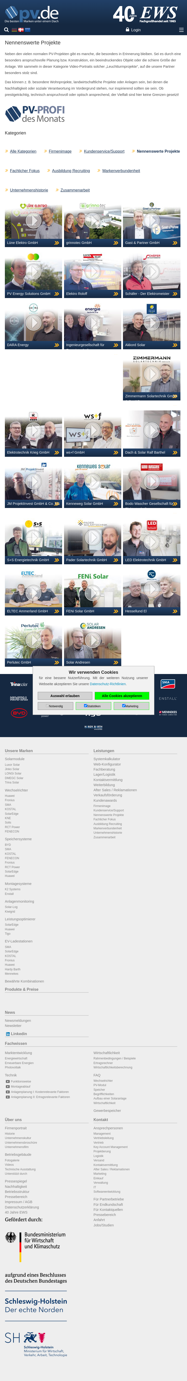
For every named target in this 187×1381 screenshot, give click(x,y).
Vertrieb (98, 1142)
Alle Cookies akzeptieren (122, 696)
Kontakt (101, 1120)
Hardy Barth (12, 969)
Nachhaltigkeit (16, 1187)
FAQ (97, 1075)
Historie (10, 1133)
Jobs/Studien (104, 1225)
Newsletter (13, 1026)
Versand (99, 1160)
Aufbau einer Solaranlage (110, 1098)
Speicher (99, 1089)
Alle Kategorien (23, 151)
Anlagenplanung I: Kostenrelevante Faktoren (37, 1092)
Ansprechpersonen (108, 1128)
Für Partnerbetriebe (109, 1199)
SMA (8, 805)
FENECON (12, 831)
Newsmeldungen (18, 1021)
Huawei (10, 796)
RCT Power (12, 827)
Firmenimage (60, 151)
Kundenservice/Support (104, 151)
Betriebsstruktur (17, 1192)
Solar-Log (11, 907)
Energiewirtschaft (16, 1058)
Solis (8, 822)
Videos (9, 1164)
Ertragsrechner (103, 1063)
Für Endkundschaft (108, 1204)
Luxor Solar (12, 764)
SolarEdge (12, 813)
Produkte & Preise (21, 989)
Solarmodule (15, 759)
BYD (8, 845)
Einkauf (98, 1178)
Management (102, 1133)
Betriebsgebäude (18, 1154)
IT (95, 1187)
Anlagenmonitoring (19, 901)
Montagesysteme (18, 884)
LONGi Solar (13, 773)
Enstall (9, 894)
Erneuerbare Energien (19, 1063)
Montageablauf (17, 1086)
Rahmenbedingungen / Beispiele (115, 1058)
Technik (11, 1075)
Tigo (7, 933)
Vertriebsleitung (104, 1138)
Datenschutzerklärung (22, 1207)
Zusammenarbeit (75, 190)
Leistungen (104, 751)
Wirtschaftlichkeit (107, 1053)
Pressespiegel (16, 1181)
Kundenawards (105, 800)
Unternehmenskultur (18, 1138)
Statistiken (94, 706)
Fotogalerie (12, 1160)
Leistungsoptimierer (20, 919)
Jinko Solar (12, 769)
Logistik (98, 1156)
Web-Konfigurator (107, 764)
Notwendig (56, 706)
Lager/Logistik (104, 774)
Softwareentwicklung (107, 1191)
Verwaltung (101, 1182)
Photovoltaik (13, 1067)
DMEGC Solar (14, 778)
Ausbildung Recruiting (71, 171)
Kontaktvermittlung (108, 780)
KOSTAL (10, 809)
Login (136, 30)
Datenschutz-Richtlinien (108, 684)
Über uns (13, 1120)
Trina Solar (12, 782)
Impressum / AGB (18, 1202)
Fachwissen (16, 1043)
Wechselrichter (16, 790)
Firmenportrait (16, 1128)
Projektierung (102, 1151)
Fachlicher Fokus (25, 171)
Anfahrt (99, 1220)
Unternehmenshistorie (29, 190)
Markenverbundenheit (121, 171)
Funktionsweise (18, 1081)
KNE (8, 818)
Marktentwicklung (18, 1053)
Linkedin (16, 1034)
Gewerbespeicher (107, 1111)
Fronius (10, 800)
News (10, 1012)
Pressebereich (16, 1197)
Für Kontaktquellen (108, 1210)
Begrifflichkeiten (104, 1094)
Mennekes (11, 973)
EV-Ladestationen (19, 941)
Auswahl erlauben (65, 696)
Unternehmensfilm (16, 1147)
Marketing (100, 1173)
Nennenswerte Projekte (109, 815)
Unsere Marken (19, 751)
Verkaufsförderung (108, 795)
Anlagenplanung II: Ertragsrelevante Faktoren (37, 1097)
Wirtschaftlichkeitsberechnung (113, 1067)
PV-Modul (100, 1085)
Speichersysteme (18, 839)
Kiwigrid (10, 911)
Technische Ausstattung (20, 1169)
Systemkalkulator (107, 759)
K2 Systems (12, 889)
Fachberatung (104, 769)
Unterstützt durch (16, 1173)
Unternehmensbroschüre (21, 1142)
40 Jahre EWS (16, 1212)
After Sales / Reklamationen (115, 790)
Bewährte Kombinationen (24, 981)
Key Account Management (111, 1147)
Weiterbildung (104, 785)
